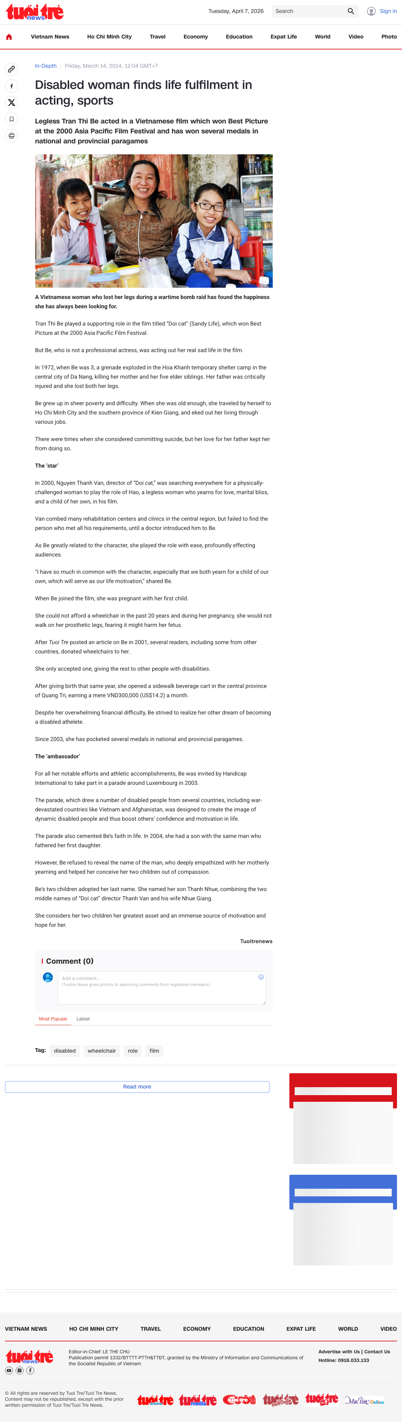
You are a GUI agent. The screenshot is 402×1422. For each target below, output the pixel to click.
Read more (137, 1086)
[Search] (315, 11)
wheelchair (102, 1051)
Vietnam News (50, 37)
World (323, 37)
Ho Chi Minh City (109, 37)
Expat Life (284, 37)
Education (239, 37)
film (154, 1051)
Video (356, 37)
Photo (389, 37)
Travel (157, 37)
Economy (196, 37)
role (133, 1051)
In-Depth (46, 66)
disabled (65, 1051)
